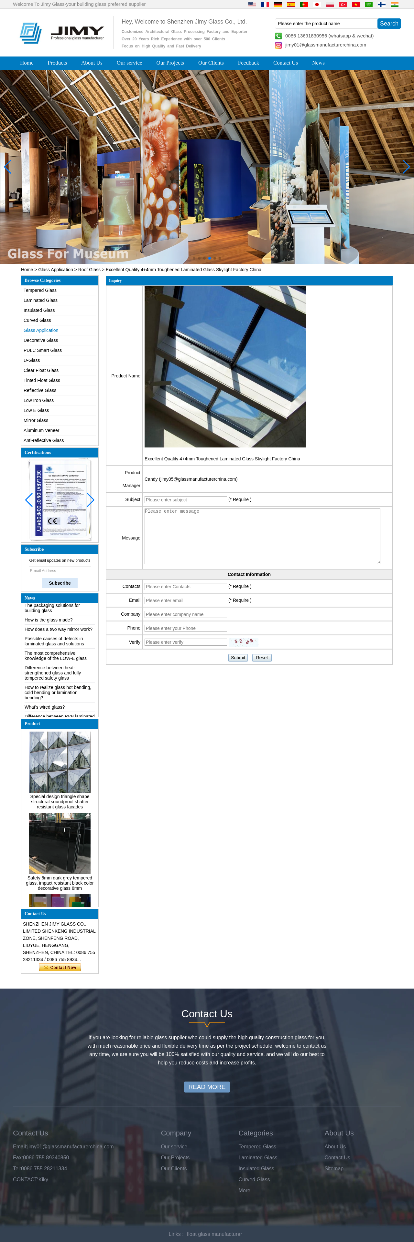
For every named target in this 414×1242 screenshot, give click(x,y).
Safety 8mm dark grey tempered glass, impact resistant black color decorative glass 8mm (59, 885)
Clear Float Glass (41, 370)
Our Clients (211, 63)
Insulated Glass (39, 310)
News (318, 63)
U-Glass (32, 360)
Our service (129, 63)
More (244, 1190)
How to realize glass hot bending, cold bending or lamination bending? (58, 695)
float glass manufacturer (214, 1234)
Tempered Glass (40, 290)
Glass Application (55, 269)
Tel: (17, 1168)
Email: (20, 1146)
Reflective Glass (40, 390)
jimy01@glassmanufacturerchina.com (325, 44)
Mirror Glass (36, 420)
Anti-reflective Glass (44, 440)
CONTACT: (25, 1179)
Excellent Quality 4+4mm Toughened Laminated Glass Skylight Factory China (222, 458)
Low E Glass (36, 410)
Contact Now (60, 967)
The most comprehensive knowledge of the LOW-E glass (56, 658)
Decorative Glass (41, 340)
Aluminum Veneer (42, 430)
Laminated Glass (41, 300)
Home (27, 63)
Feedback (248, 63)
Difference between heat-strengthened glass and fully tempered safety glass (53, 675)
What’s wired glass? (45, 709)
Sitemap (334, 1168)
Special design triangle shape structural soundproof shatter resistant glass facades (60, 803)
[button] (194, 258)
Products (57, 63)
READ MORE (206, 1086)
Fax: (18, 1157)
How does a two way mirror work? (59, 631)
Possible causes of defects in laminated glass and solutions (54, 643)
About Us (92, 63)
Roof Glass (89, 269)
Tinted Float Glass (42, 380)
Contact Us (285, 63)
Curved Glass (37, 320)
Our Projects (170, 63)
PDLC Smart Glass (43, 350)
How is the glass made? (49, 622)
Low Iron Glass (39, 400)
